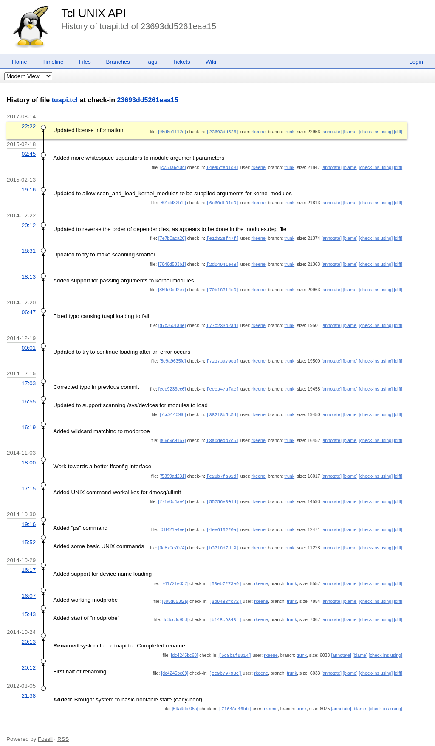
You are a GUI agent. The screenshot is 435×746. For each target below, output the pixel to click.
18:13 (29, 274)
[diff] (398, 131)
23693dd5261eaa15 (147, 100)
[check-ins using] (376, 131)
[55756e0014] (222, 496)
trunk (289, 131)
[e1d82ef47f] (222, 237)
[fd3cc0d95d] (175, 612)
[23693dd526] (222, 132)
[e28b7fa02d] (222, 471)
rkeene (258, 131)
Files (84, 62)
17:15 (29, 483)
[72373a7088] (222, 358)
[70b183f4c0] (222, 287)
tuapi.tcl (65, 100)
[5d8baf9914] (235, 647)
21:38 (29, 687)
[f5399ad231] (172, 471)
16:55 (29, 397)
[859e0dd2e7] (172, 287)
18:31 (29, 249)
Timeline (53, 62)
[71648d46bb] (235, 700)
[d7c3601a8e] (172, 322)
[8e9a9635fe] (172, 357)
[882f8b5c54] (222, 411)
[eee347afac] (222, 385)
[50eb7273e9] (225, 577)
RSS (63, 730)
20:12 (29, 224)
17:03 (29, 380)
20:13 (29, 634)
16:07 (29, 589)
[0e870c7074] (172, 541)
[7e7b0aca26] (172, 236)
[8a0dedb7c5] (222, 436)
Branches (118, 62)
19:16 (29, 189)
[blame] (350, 131)
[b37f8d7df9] (222, 542)
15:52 (29, 536)
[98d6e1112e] (172, 131)
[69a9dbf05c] (185, 700)
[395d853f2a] (175, 594)
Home (19, 62)
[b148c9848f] (225, 612)
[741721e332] (174, 577)
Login (416, 62)
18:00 (29, 458)
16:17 (29, 563)
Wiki (211, 62)
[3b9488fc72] (225, 594)
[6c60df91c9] (222, 202)
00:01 (29, 345)
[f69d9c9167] (173, 436)
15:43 (29, 607)
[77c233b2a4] (222, 323)
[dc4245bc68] (184, 647)
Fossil (45, 730)
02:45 (29, 153)
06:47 (29, 310)
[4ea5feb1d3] (222, 167)
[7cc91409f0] (173, 410)
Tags (151, 62)
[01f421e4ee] (172, 523)
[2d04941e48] (222, 262)
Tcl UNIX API (93, 13)
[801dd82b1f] (172, 201)
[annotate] (331, 131)
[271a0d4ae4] (172, 496)
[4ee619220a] (222, 524)
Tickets (181, 62)
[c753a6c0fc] (173, 166)
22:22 (29, 126)
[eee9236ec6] (172, 385)
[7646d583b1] (172, 262)
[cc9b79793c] (225, 665)
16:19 (29, 423)
